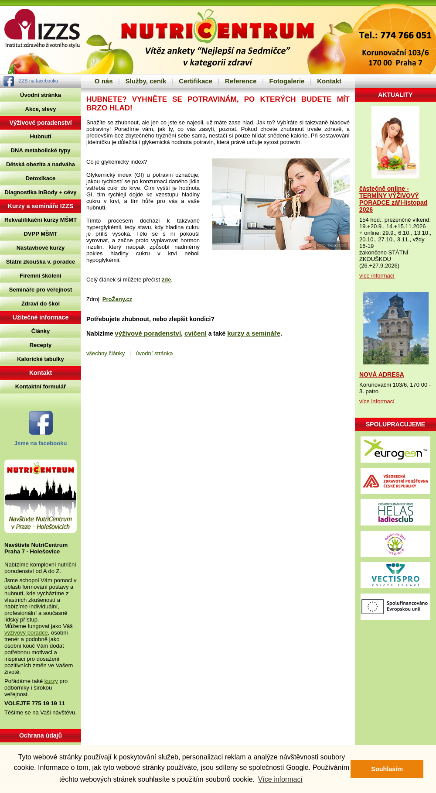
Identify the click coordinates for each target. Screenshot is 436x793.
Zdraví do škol (40, 303)
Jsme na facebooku (40, 443)
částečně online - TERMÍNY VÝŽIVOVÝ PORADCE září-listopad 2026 (393, 199)
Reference (241, 81)
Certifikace (195, 81)
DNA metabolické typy (41, 150)
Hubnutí (40, 136)
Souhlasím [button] (387, 769)
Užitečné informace (40, 317)
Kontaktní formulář (40, 386)
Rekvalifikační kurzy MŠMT (40, 219)
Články (40, 331)
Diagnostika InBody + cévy (40, 192)
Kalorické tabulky (40, 359)
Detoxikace (41, 178)
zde (166, 279)
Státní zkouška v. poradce (40, 261)
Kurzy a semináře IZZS (40, 206)
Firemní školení (40, 275)
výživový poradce (26, 632)
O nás (104, 81)
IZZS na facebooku (37, 80)
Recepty (41, 345)
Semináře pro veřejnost (40, 289)
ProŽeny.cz (117, 299)
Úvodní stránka (40, 95)
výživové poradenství (148, 333)
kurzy (51, 681)
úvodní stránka (154, 353)
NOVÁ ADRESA (381, 374)
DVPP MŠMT (40, 233)
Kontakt (329, 81)
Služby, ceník (145, 81)
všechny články (105, 353)
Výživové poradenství (40, 122)
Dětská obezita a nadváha (40, 164)
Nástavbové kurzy (41, 247)
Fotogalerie (286, 81)
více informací (377, 275)
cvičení (195, 333)
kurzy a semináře (253, 333)
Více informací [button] (280, 779)
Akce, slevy (40, 109)
